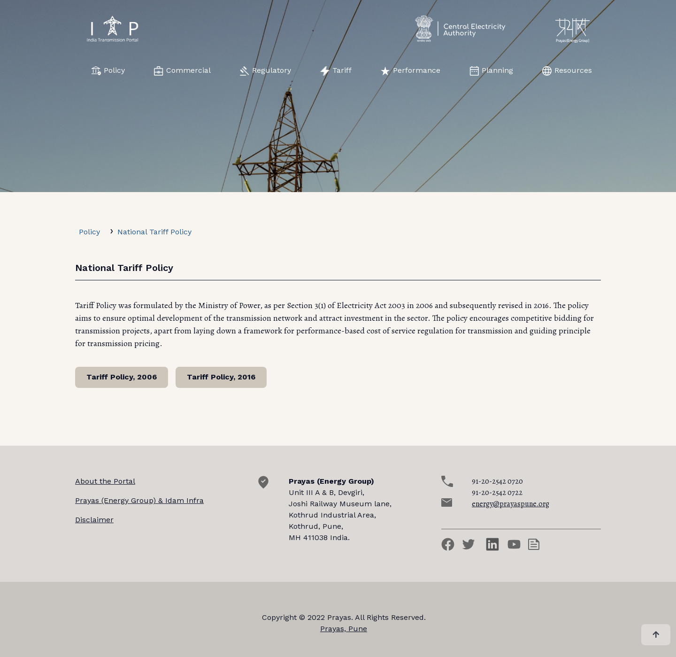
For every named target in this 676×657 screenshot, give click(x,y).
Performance (410, 71)
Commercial (182, 71)
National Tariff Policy (154, 231)
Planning (491, 71)
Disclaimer (94, 519)
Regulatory (265, 71)
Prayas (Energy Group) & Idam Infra (139, 500)
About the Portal (105, 481)
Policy (108, 71)
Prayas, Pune (343, 628)
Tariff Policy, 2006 (121, 376)
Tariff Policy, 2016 (221, 376)
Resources (567, 71)
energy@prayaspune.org (510, 504)
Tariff (336, 71)
